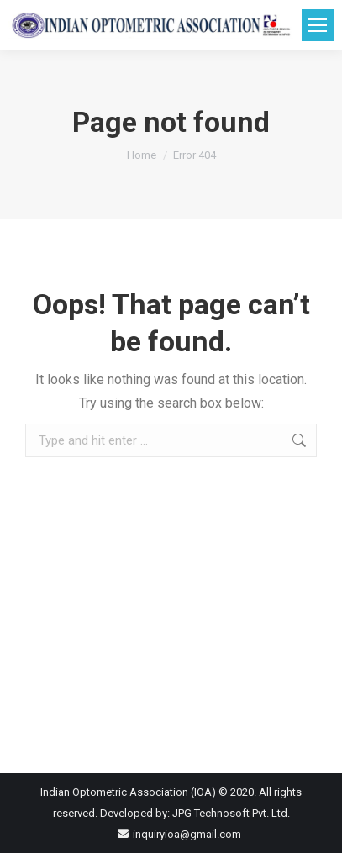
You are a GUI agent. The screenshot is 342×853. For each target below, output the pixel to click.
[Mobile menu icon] (318, 25)
